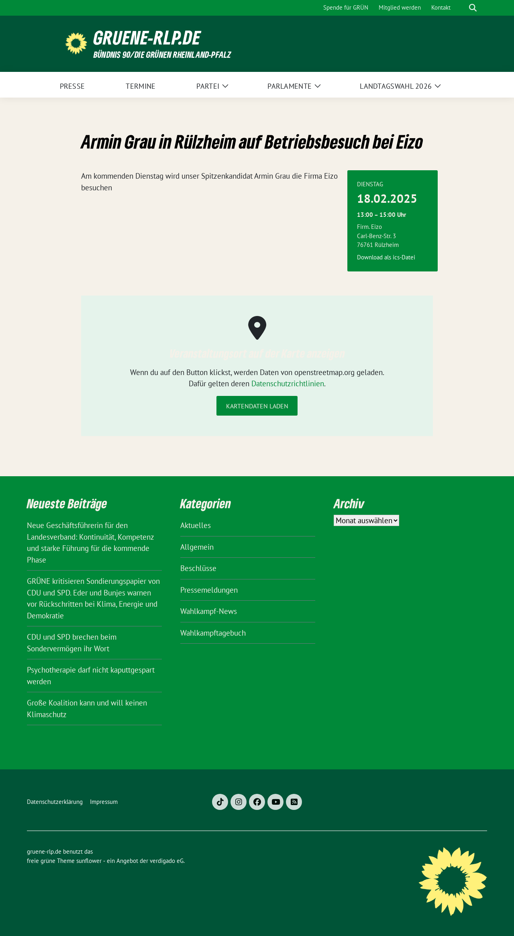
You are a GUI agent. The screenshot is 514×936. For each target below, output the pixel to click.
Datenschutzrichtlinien (287, 383)
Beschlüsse (198, 568)
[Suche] (461, 8)
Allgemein (197, 547)
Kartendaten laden (257, 406)
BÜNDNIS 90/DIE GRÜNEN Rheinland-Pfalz (162, 54)
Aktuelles (195, 525)
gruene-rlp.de (147, 38)
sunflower (89, 861)
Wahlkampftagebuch (213, 633)
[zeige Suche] (473, 8)
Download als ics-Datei (386, 257)
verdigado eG (167, 861)
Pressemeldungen (209, 590)
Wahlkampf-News (208, 611)
